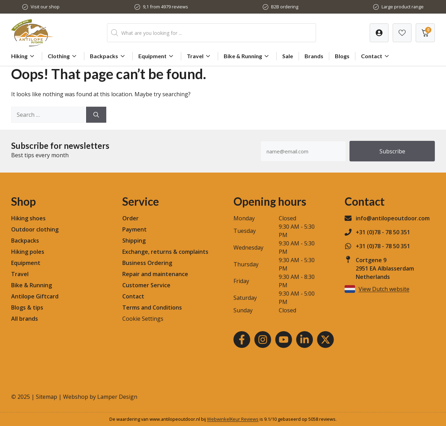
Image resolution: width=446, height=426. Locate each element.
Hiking (23, 56)
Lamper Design (117, 397)
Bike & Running (247, 56)
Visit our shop (45, 6)
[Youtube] (283, 339)
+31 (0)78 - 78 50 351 (383, 232)
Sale (287, 56)
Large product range (403, 6)
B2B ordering (284, 6)
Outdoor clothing (35, 229)
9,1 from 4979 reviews (165, 6)
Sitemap (46, 397)
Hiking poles (27, 252)
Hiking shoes (28, 218)
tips (38, 307)
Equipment (156, 56)
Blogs (342, 56)
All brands (24, 318)
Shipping (134, 240)
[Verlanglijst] (379, 32)
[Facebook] (241, 339)
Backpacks (108, 56)
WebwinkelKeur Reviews (233, 419)
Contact (376, 56)
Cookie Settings (142, 318)
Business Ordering (147, 263)
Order (130, 218)
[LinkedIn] (304, 339)
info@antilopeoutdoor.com (393, 218)
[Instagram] (262, 339)
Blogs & (21, 307)
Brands (314, 56)
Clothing (63, 56)
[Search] (96, 115)
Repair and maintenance (155, 274)
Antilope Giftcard (35, 296)
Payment (134, 229)
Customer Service (146, 285)
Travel (199, 56)
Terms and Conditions (152, 307)
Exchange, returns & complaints (165, 252)
